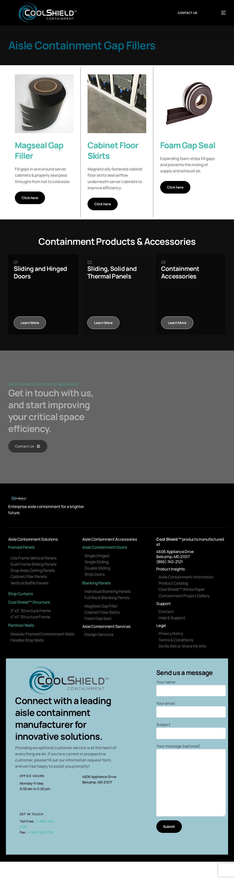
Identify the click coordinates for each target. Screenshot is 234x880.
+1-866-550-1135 (40, 832)
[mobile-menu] (218, 13)
